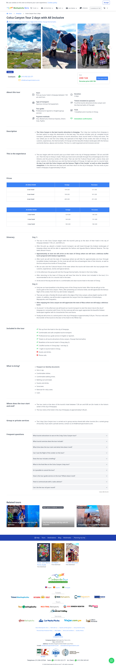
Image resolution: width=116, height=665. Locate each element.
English (48, 587)
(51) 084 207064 (40, 660)
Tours (43, 538)
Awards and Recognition (65, 627)
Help (37, 538)
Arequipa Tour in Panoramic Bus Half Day (93, 516)
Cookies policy (52, 3)
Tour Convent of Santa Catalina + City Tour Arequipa (23, 516)
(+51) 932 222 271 (60, 660)
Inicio (9, 13)
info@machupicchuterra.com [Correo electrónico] (50, 645)
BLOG (59, 8)
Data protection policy (79, 627)
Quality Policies (80, 630)
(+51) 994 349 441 (83, 660)
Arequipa (18, 13)
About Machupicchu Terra (41, 627)
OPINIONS (84, 8)
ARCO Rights (57, 630)
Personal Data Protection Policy (45, 630)
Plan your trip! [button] (102, 78)
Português (66, 587)
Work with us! (53, 627)
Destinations (51, 538)
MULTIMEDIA (71, 8)
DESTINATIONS (47, 8)
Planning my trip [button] (79, 538)
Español (56, 587)
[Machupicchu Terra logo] (17, 8)
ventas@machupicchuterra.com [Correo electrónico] (69, 645)
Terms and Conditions (68, 630)
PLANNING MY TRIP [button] (96, 8)
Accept (106, 3)
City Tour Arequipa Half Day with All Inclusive (58, 516)
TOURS (34, 8)
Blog (59, 538)
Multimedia (67, 538)
